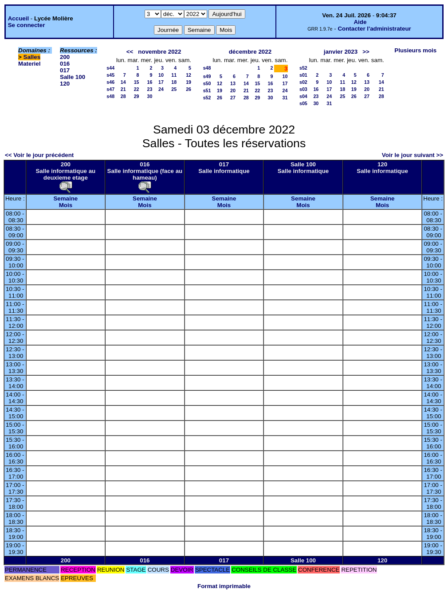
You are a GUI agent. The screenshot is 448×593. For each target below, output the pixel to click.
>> (365, 51)
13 (233, 83)
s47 (110, 89)
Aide (360, 22)
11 (174, 75)
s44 (110, 68)
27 (233, 97)
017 (65, 70)
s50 (207, 83)
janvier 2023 (341, 51)
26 (188, 89)
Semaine (65, 198)
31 (285, 97)
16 (150, 82)
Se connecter (26, 25)
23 (150, 89)
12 (188, 75)
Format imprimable (224, 586)
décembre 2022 (250, 51)
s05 (303, 103)
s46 (110, 82)
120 (65, 83)
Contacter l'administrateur (374, 28)
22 (136, 89)
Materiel (29, 63)
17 (161, 82)
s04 (303, 96)
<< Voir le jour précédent (39, 155)
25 (174, 89)
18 (174, 82)
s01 (303, 75)
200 (65, 57)
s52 (207, 97)
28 (123, 96)
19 (188, 82)
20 (233, 90)
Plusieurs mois (415, 50)
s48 (110, 96)
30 (150, 96)
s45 (110, 75)
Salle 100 (72, 77)
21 (123, 89)
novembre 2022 (159, 51)
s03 (303, 89)
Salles (32, 57)
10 (161, 75)
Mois (65, 205)
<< (130, 51)
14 (123, 82)
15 (136, 82)
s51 (207, 90)
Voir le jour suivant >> (412, 155)
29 (136, 96)
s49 (207, 76)
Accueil (18, 18)
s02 (303, 82)
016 (65, 63)
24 (161, 89)
